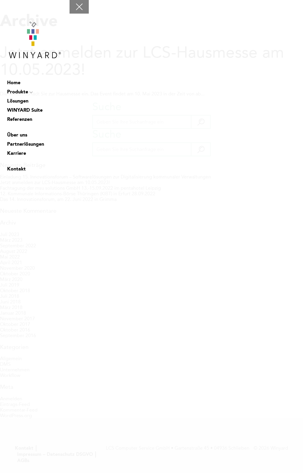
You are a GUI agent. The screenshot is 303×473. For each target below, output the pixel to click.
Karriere (16, 153)
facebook (40, 189)
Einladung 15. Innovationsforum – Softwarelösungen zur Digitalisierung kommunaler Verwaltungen (105, 177)
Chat (11, 189)
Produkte (17, 92)
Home (13, 83)
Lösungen (17, 101)
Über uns (17, 135)
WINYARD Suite (25, 110)
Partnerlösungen (25, 144)
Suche (25, 189)
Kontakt (16, 169)
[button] (200, 122)
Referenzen (19, 119)
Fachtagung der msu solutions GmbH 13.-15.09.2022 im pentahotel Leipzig (80, 188)
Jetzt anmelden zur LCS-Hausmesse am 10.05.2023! (142, 61)
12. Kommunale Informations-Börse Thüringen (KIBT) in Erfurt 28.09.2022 (77, 193)
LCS (55, 189)
